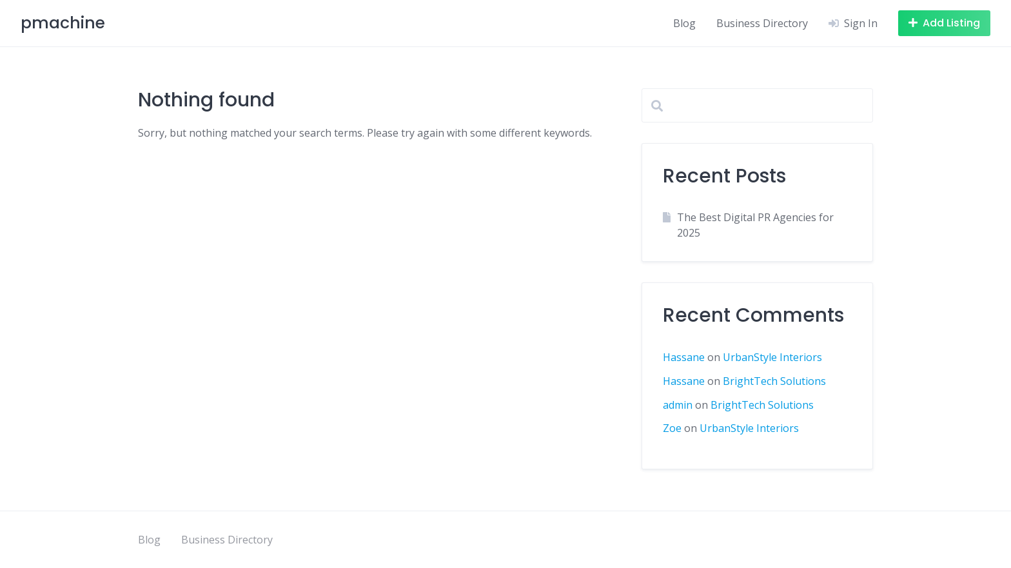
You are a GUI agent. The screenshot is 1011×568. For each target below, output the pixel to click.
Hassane (684, 357)
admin (677, 405)
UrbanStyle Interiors (772, 357)
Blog (684, 23)
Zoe (672, 428)
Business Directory (762, 23)
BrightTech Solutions (774, 381)
